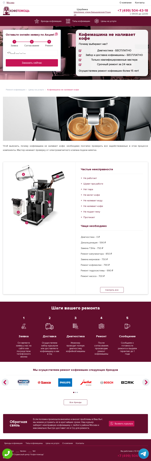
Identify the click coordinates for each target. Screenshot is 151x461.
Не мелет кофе (91, 192)
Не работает (90, 176)
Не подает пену (91, 209)
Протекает (89, 215)
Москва (10, 2)
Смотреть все (112, 287)
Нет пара (88, 187)
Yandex (21, 451)
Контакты (140, 2)
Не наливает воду (92, 198)
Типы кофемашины (34, 442)
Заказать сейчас (32, 62)
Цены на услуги (52, 442)
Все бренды (76, 400)
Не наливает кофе (93, 203)
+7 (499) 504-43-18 (133, 11)
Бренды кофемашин (13, 442)
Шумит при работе (93, 181)
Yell (31, 451)
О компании (126, 2)
